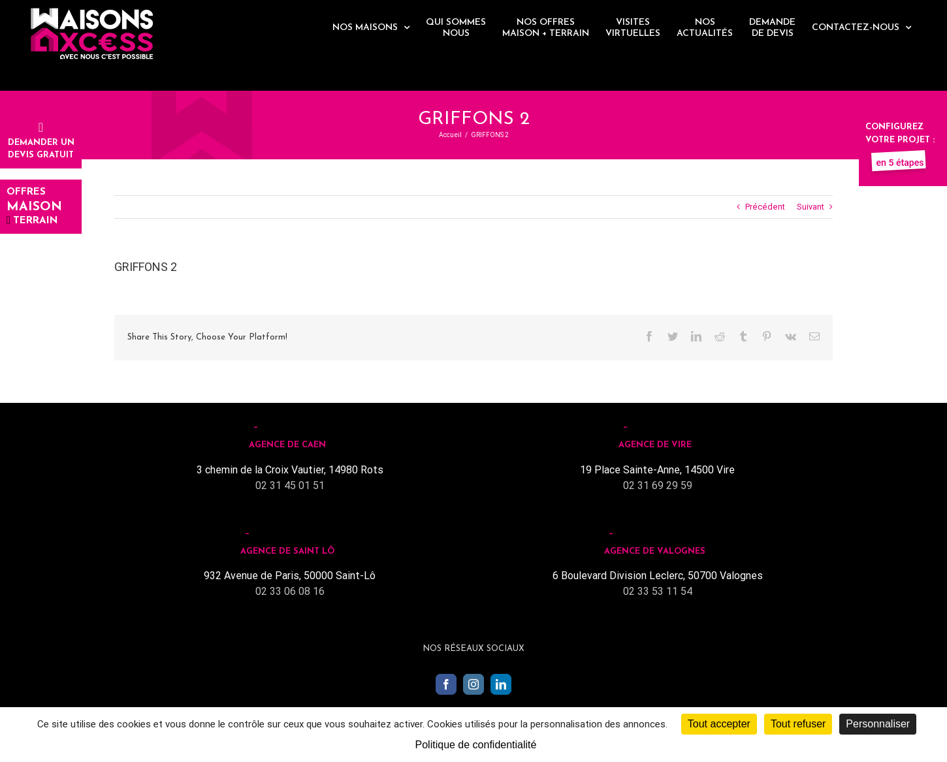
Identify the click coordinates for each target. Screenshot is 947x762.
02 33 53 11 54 (657, 591)
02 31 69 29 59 (657, 485)
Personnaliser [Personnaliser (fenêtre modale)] (878, 723)
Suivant (810, 207)
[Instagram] (473, 684)
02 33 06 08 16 (290, 591)
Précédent (765, 207)
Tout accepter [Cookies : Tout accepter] (719, 723)
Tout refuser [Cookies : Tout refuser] (798, 723)
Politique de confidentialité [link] (476, 744)
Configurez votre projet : (900, 140)
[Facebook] (446, 684)
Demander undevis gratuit (41, 142)
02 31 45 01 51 (290, 485)
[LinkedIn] (500, 684)
